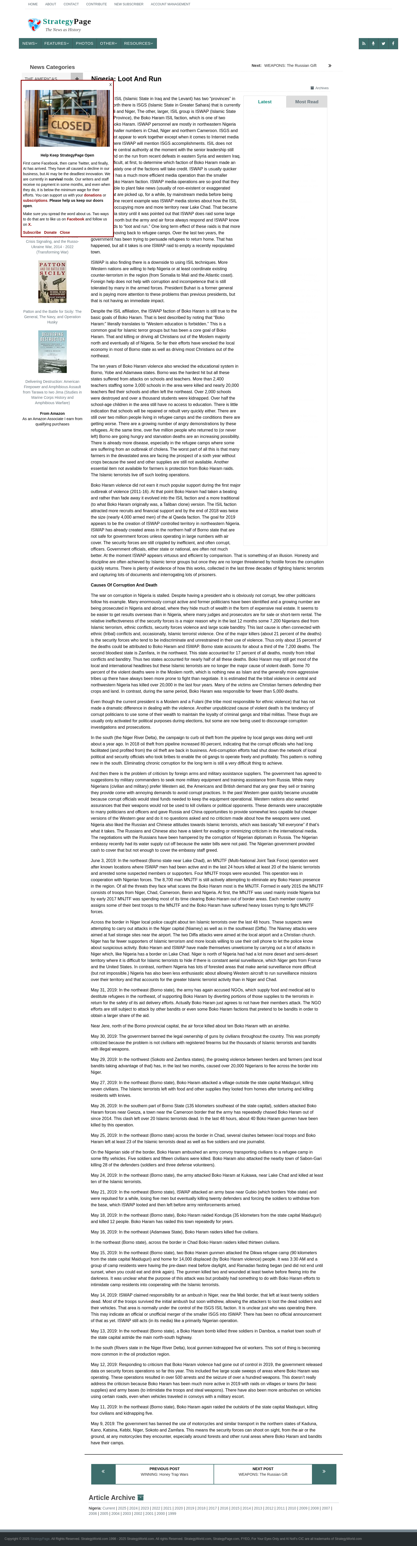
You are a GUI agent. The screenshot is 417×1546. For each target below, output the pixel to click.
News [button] (30, 43)
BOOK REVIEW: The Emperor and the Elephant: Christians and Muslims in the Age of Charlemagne (283, 191)
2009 (303, 1508)
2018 (201, 1508)
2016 (224, 1508)
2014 (247, 1508)
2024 (133, 1508)
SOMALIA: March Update (270, 254)
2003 (127, 1513)
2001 (149, 1513)
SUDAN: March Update (268, 536)
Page (59, 25)
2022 (156, 1508)
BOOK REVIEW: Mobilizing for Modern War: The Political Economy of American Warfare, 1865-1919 (283, 426)
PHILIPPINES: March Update (274, 385)
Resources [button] (138, 43)
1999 (172, 1513)
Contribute (96, 4)
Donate (50, 232)
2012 (269, 1508)
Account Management (170, 4)
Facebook (75, 219)
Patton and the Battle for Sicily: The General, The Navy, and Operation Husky (52, 292)
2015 (235, 1508)
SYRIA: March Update (267, 395)
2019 (190, 1508)
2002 (138, 1513)
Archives (320, 88)
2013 (258, 1508)
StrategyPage (40, 1539)
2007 (326, 1508)
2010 (292, 1508)
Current (109, 1508)
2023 (145, 1508)
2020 (179, 1508)
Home (33, 4)
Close (65, 232)
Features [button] (56, 43)
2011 (281, 1508)
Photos (84, 43)
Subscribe (32, 232)
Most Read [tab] (306, 101)
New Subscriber (128, 4)
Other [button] (109, 43)
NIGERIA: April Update (268, 128)
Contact (71, 4)
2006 (93, 1513)
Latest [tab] (265, 101)
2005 (104, 1513)
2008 (315, 1508)
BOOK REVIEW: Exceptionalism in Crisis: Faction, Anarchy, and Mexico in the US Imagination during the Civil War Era (285, 301)
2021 (167, 1508)
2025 (122, 1508)
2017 (212, 1508)
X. (30, 224)
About (50, 4)
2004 (115, 1513)
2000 (161, 1513)
